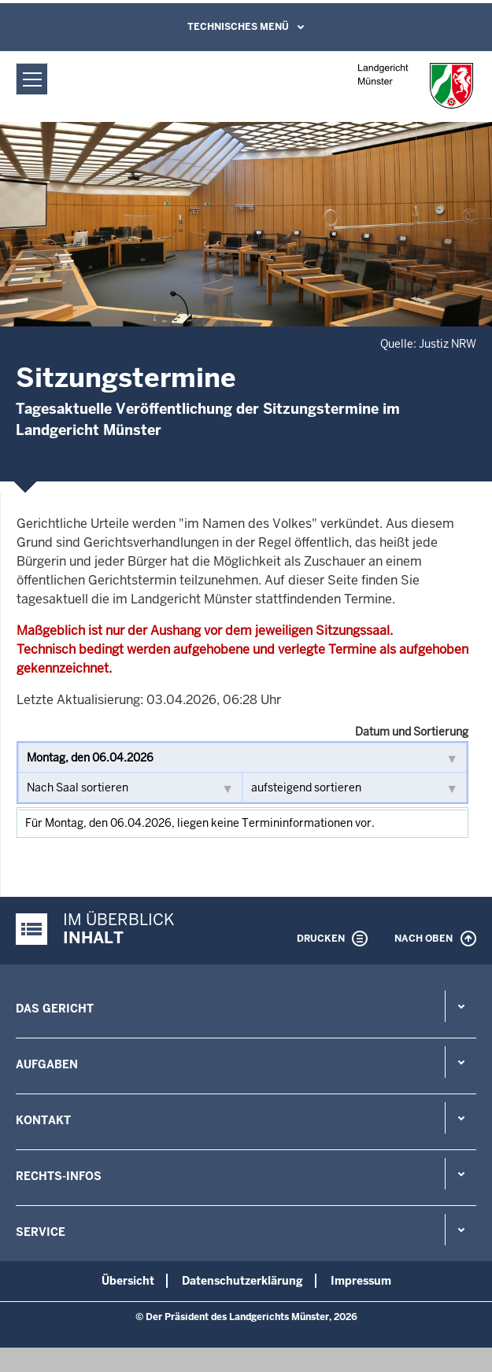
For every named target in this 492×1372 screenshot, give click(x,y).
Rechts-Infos (59, 1176)
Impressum (361, 1281)
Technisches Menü (238, 26)
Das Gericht (55, 1008)
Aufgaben (47, 1064)
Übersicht (128, 1281)
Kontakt (43, 1120)
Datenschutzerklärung (242, 1281)
